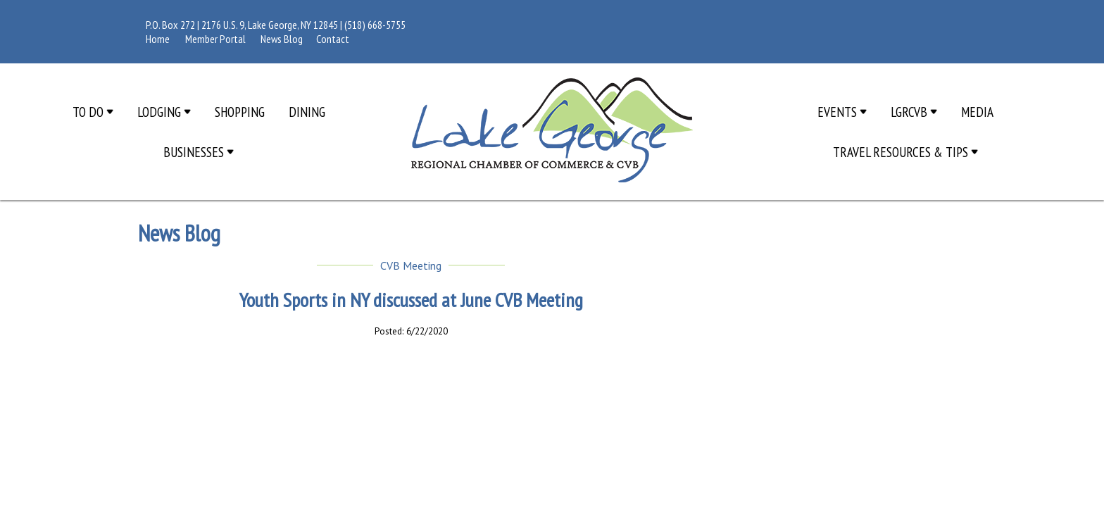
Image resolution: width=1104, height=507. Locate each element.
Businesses (198, 152)
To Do (93, 111)
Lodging (164, 111)
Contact (332, 39)
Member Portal (215, 39)
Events (842, 111)
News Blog (282, 39)
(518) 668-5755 (375, 25)
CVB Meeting (410, 265)
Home (158, 39)
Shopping (240, 111)
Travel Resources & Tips (905, 152)
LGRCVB (914, 111)
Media (977, 111)
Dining (307, 111)
